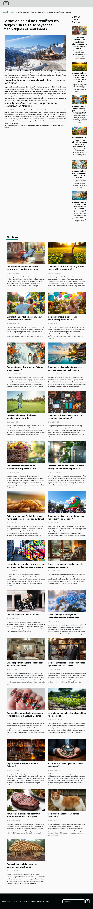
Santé (25, 901)
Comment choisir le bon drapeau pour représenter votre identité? (79, 109)
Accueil (5, 12)
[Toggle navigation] (6, 3)
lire (13, 100)
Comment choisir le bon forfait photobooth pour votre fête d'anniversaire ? (79, 142)
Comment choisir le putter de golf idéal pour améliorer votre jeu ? (79, 77)
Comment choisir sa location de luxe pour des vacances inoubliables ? (79, 206)
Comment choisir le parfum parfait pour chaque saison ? (79, 174)
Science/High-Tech (36, 901)
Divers (12, 12)
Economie (6, 901)
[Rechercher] (73, 901)
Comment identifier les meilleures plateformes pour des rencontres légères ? (79, 43)
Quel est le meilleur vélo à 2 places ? (24, 614)
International (16, 901)
